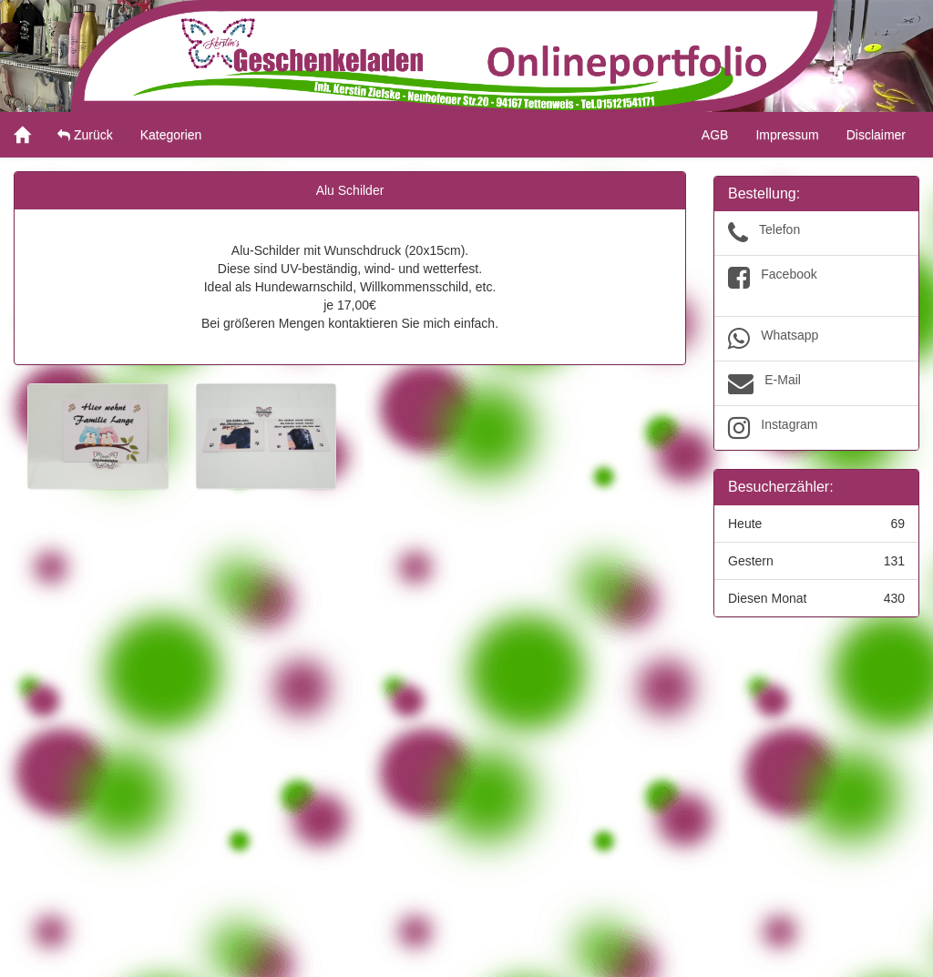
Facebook (816, 286)
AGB (715, 134)
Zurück (85, 134)
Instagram (816, 428)
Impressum (786, 134)
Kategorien (171, 134)
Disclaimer (876, 134)
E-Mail (816, 383)
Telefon (816, 233)
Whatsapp (816, 338)
